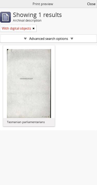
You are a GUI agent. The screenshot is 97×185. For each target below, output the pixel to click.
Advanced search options (48, 38)
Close (91, 4)
